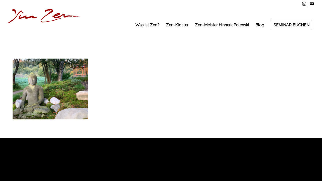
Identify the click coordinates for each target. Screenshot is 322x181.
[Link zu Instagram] (304, 4)
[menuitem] (147, 25)
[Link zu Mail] (311, 4)
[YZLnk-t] (44, 25)
